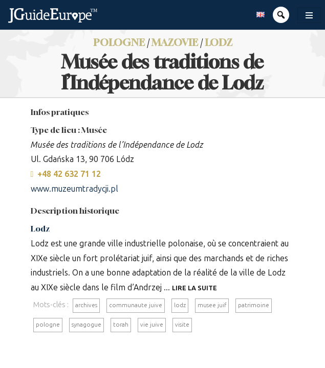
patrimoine (253, 305)
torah (120, 324)
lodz (180, 305)
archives (86, 305)
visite (182, 324)
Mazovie (174, 42)
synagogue (86, 324)
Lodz (218, 42)
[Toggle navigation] (309, 15)
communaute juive (135, 305)
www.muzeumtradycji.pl (74, 189)
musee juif (212, 305)
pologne (48, 324)
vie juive (151, 324)
